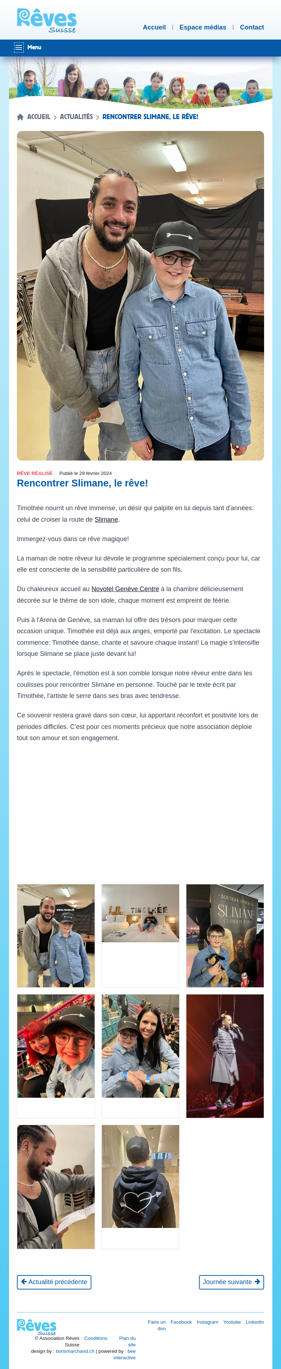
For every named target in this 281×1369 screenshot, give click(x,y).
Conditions (95, 1338)
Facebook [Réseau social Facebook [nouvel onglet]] (181, 1322)
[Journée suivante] (231, 1282)
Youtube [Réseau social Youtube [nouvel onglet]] (232, 1322)
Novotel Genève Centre (125, 589)
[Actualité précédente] (54, 1282)
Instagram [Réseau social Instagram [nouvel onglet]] (207, 1322)
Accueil (38, 117)
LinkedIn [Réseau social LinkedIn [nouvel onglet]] (255, 1322)
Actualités (76, 117)
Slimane (106, 519)
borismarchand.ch (75, 1351)
